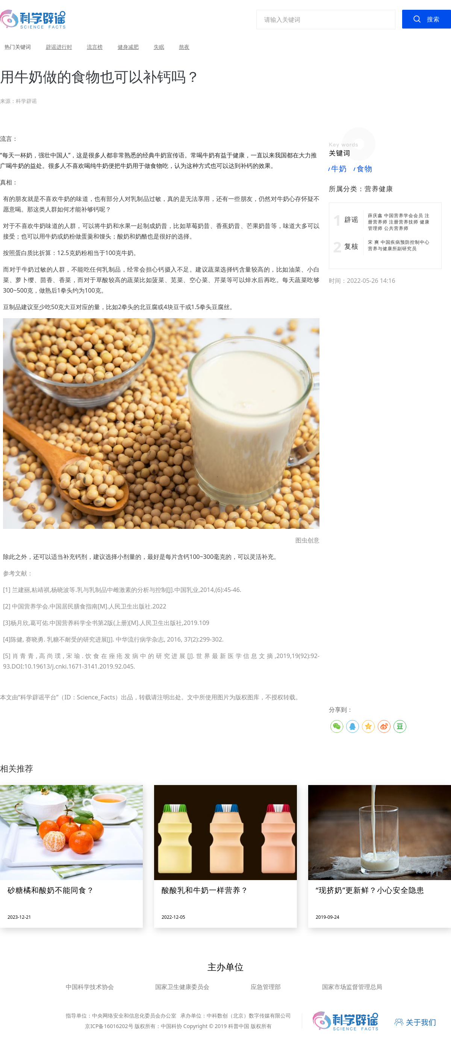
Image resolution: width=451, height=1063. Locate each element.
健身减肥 (128, 46)
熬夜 (184, 46)
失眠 (159, 46)
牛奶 (338, 169)
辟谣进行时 (59, 46)
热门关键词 (18, 46)
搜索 (433, 19)
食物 (363, 169)
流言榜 (95, 46)
